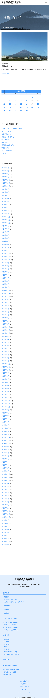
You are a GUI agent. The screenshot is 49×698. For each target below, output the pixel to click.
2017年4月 (5, 499)
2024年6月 (5, 235)
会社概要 (7, 641)
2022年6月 (5, 309)
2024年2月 (5, 247)
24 (32, 107)
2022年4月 (5, 315)
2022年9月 (5, 299)
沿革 (5, 646)
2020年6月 (5, 382)
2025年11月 (6, 183)
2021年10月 (6, 333)
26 (4, 110)
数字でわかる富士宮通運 (11, 654)
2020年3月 (5, 391)
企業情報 (6, 635)
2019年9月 (5, 410)
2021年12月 (6, 327)
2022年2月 (5, 321)
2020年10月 (6, 370)
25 (38, 107)
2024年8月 (5, 229)
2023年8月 (5, 266)
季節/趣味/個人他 (8, 145)
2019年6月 (5, 419)
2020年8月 (5, 376)
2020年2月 (5, 394)
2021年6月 (5, 345)
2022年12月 (6, 290)
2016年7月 (5, 526)
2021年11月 (6, 330)
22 (21, 107)
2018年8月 (5, 450)
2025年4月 (5, 204)
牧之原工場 (7, 674)
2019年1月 (5, 434)
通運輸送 (7, 609)
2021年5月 (5, 348)
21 (15, 107)
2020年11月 (6, 367)
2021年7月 (5, 342)
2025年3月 (5, 207)
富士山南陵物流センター (11, 669)
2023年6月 (5, 272)
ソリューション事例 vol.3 (11, 627)
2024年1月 (5, 250)
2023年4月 (5, 278)
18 (38, 104)
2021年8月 (5, 339)
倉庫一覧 (7, 644)
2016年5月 (5, 532)
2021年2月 (5, 358)
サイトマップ (24, 689)
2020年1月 (5, 397)
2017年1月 (5, 508)
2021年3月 (5, 355)
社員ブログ (24, 684)
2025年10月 (6, 186)
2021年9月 (5, 336)
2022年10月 (6, 296)
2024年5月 (5, 238)
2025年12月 (6, 180)
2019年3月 (5, 428)
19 (4, 107)
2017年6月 (5, 492)
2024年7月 (5, 232)
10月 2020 (21, 91)
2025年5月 (5, 201)
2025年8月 (5, 192)
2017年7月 (5, 489)
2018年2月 (5, 468)
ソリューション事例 (10, 618)
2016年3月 (5, 538)
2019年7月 (5, 416)
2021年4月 (5, 351)
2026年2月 (5, 174)
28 (15, 110)
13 (10, 104)
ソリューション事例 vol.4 (11, 630)
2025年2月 (5, 210)
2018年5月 (5, 459)
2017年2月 (5, 505)
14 (15, 104)
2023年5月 (5, 275)
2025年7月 (5, 195)
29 (21, 110)
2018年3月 (5, 465)
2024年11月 (6, 220)
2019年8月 (5, 413)
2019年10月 (6, 407)
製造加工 (5, 153)
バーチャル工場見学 (10, 665)
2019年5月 (5, 422)
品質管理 (5, 142)
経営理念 (7, 639)
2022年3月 (5, 318)
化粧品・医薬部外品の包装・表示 (14, 602)
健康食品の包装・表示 (10, 599)
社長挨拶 (7, 649)
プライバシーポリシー (25, 692)
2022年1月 (5, 324)
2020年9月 (5, 373)
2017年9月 (5, 483)
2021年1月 (5, 361)
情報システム (6, 148)
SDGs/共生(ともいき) (10, 652)
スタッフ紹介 (6, 131)
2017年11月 (6, 477)
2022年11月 (6, 293)
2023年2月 (5, 284)
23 (27, 107)
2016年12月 (6, 511)
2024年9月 (5, 226)
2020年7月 (5, 379)
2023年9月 (5, 263)
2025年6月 (5, 198)
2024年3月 (5, 244)
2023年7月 (5, 269)
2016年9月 (5, 520)
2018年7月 (5, 453)
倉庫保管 (7, 605)
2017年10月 (6, 480)
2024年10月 (6, 223)
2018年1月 (5, 471)
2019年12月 (6, 401)
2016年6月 (5, 529)
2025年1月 (5, 214)
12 (4, 104)
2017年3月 (5, 502)
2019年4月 (5, 425)
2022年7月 (5, 306)
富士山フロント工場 (10, 672)
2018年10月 (6, 443)
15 (21, 104)
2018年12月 (6, 437)
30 (27, 110)
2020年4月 (5, 388)
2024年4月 (5, 241)
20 (10, 107)
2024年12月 (6, 217)
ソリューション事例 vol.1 (11, 622)
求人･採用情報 (7, 150)
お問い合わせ (24, 686)
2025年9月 (5, 189)
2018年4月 (5, 462)
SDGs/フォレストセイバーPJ (12, 128)
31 (32, 110)
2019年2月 (5, 431)
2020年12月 (6, 364)
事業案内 (6, 593)
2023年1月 (5, 287)
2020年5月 (5, 385)
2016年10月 (6, 517)
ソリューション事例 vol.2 (11, 625)
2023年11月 (6, 256)
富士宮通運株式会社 (6, 27)
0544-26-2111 (37, 584)
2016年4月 (5, 535)
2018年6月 (5, 456)
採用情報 (6, 659)
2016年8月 (5, 523)
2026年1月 (5, 177)
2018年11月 (6, 440)
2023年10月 (6, 260)
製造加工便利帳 (24, 681)
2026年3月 (5, 171)
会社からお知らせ (8, 137)
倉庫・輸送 (6, 139)
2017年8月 (5, 486)
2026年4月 (5, 168)
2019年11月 (6, 404)
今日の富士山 (6, 134)
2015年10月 (6, 541)
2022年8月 (5, 302)
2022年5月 (5, 312)
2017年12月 (6, 474)
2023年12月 (6, 253)
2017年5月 (5, 495)
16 (27, 104)
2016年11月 (6, 514)
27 (10, 110)
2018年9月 (5, 447)
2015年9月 (5, 545)
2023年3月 (5, 281)
